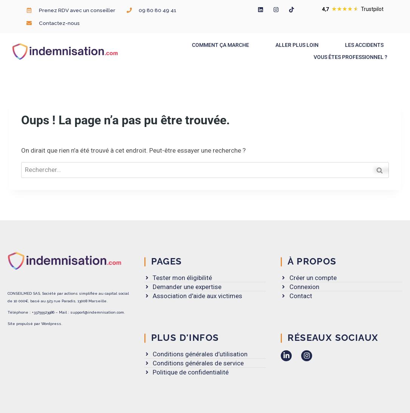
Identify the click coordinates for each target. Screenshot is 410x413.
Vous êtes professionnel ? (352, 57)
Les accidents (366, 45)
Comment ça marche (222, 45)
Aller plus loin (298, 45)
